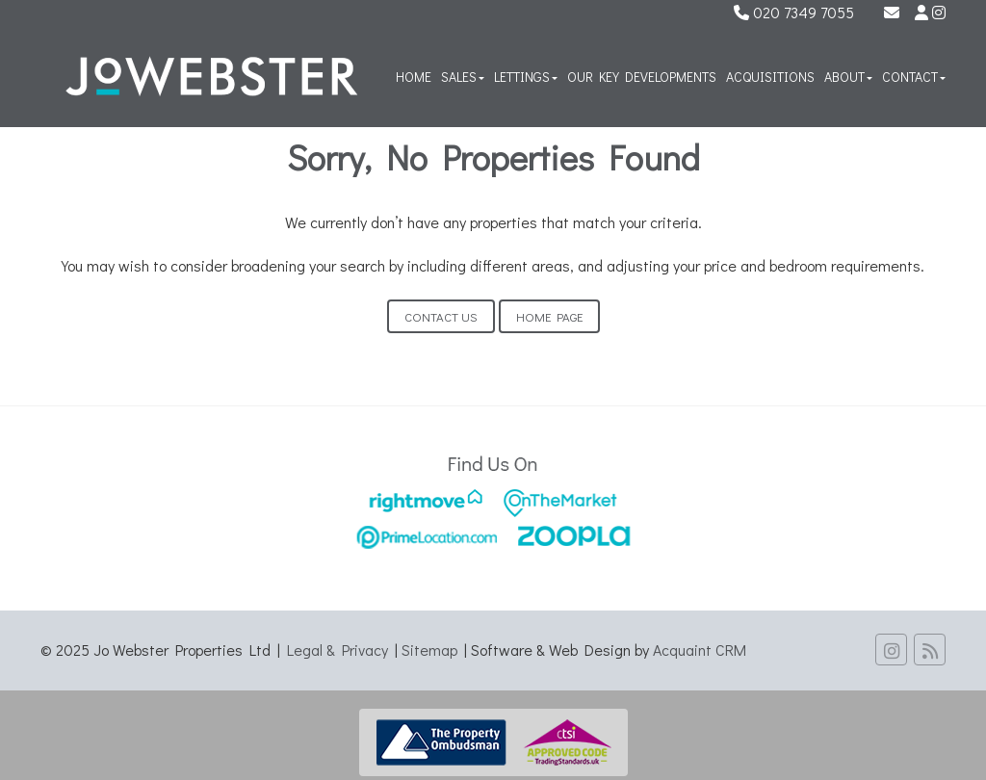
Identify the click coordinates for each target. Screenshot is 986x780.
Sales (462, 76)
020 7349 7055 (794, 12)
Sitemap (429, 649)
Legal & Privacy (337, 649)
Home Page (549, 316)
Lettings (526, 76)
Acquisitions (770, 76)
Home (413, 76)
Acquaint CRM (699, 649)
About (848, 76)
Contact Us (441, 316)
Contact (914, 76)
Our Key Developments (641, 76)
